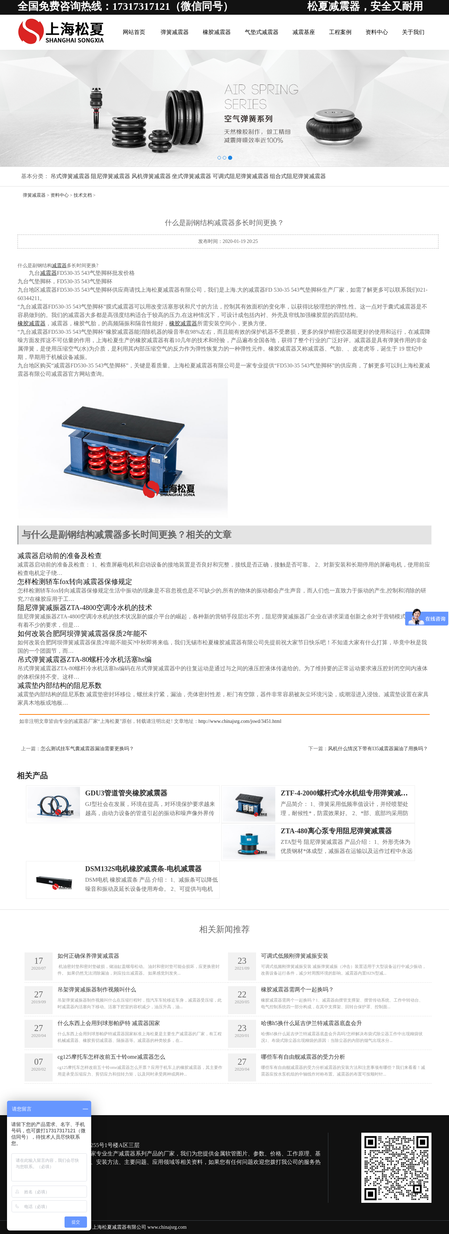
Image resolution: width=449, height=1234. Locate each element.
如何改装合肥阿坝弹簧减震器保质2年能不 (82, 633)
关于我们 (413, 32)
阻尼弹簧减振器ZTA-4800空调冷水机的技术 (85, 607)
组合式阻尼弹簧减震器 (298, 176)
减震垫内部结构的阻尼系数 (60, 685)
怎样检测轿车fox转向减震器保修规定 (75, 581)
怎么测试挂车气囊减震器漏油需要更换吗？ (87, 748)
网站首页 (134, 32)
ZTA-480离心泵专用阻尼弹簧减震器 (336, 831)
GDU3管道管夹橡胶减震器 (126, 793)
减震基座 (304, 32)
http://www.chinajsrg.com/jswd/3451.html (240, 721)
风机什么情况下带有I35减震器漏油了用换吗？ (378, 748)
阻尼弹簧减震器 (110, 176)
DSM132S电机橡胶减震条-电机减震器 (143, 869)
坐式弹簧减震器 (191, 176)
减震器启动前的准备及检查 (60, 556)
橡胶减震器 (217, 32)
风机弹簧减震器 (151, 176)
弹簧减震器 (175, 32)
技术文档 (83, 195)
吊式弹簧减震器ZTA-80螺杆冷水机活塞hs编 (85, 659)
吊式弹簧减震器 (70, 176)
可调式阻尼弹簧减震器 (241, 176)
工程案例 (340, 32)
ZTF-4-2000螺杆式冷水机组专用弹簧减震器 (348, 793)
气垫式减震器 (262, 32)
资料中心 (377, 32)
